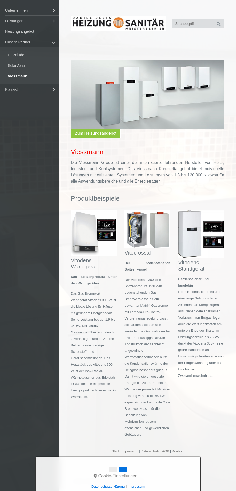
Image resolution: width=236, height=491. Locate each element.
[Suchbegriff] (198, 23)
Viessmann (17, 76)
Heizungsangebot (19, 31)
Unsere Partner (17, 42)
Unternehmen (16, 10)
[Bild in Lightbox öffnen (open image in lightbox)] (94, 233)
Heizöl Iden (17, 55)
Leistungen (14, 21)
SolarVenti (16, 65)
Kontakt (11, 89)
